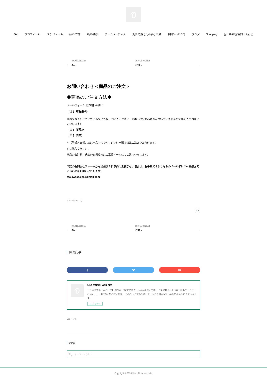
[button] (16, 35)
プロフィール (32, 34)
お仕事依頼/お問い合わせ (238, 34)
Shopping (211, 34)
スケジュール (55, 34)
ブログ (196, 34)
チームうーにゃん (115, 34)
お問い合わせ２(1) (74, 200)
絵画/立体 (74, 34)
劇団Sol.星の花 (176, 34)
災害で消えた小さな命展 (146, 34)
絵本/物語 (92, 34)
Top (16, 34)
